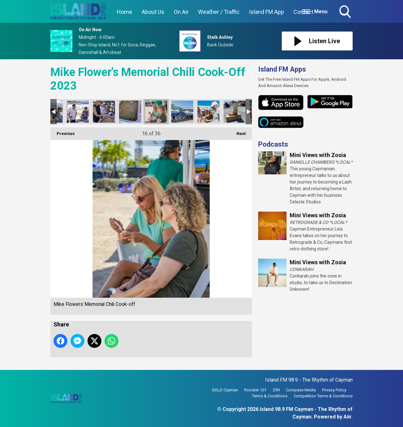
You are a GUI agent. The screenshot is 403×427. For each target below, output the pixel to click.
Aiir (347, 417)
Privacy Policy (334, 390)
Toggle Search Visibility (346, 12)
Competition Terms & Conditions (323, 396)
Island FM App (266, 12)
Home (124, 12)
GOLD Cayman (225, 390)
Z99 (276, 390)
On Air (181, 12)
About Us (153, 12)
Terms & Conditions (269, 396)
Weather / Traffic (219, 12)
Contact (303, 12)
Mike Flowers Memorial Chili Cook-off (78, 112)
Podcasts (273, 144)
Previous (62, 131)
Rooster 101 (255, 390)
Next (238, 131)
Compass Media (301, 390)
